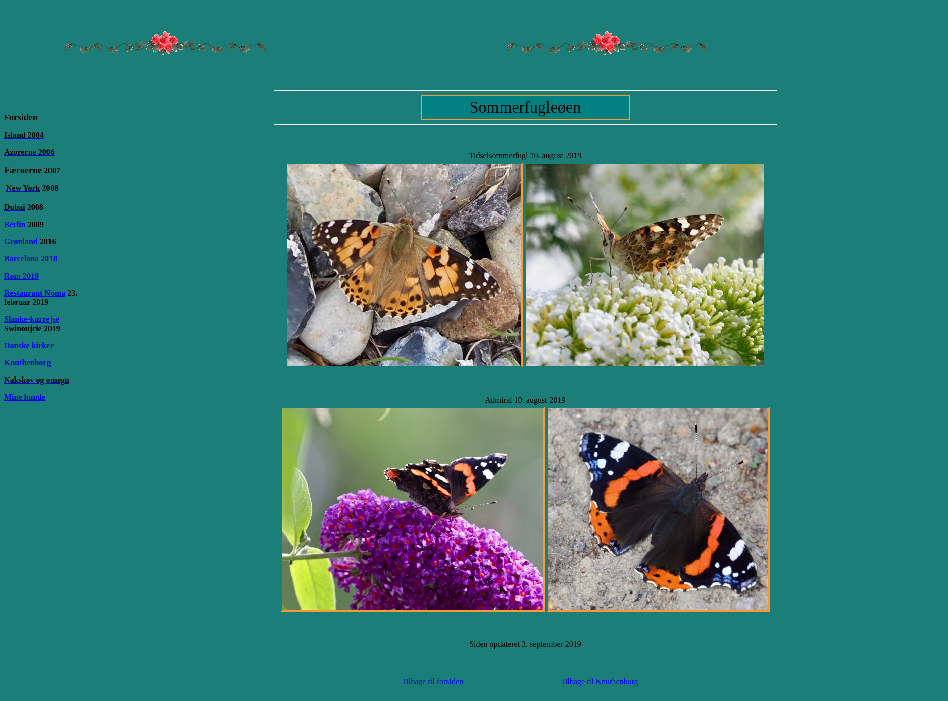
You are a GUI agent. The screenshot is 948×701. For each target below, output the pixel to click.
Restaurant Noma (34, 293)
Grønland (21, 241)
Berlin (15, 224)
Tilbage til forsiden (432, 681)
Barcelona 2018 (30, 258)
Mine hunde (24, 397)
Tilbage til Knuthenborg (599, 681)
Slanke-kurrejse (31, 319)
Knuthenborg (27, 362)
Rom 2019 (21, 276)
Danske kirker (29, 345)
